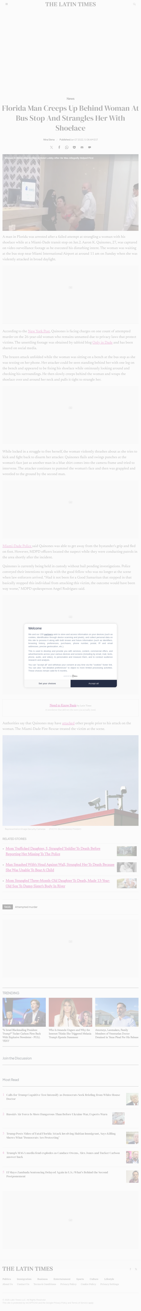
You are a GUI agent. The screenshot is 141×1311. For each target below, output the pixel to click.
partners (48, 634)
